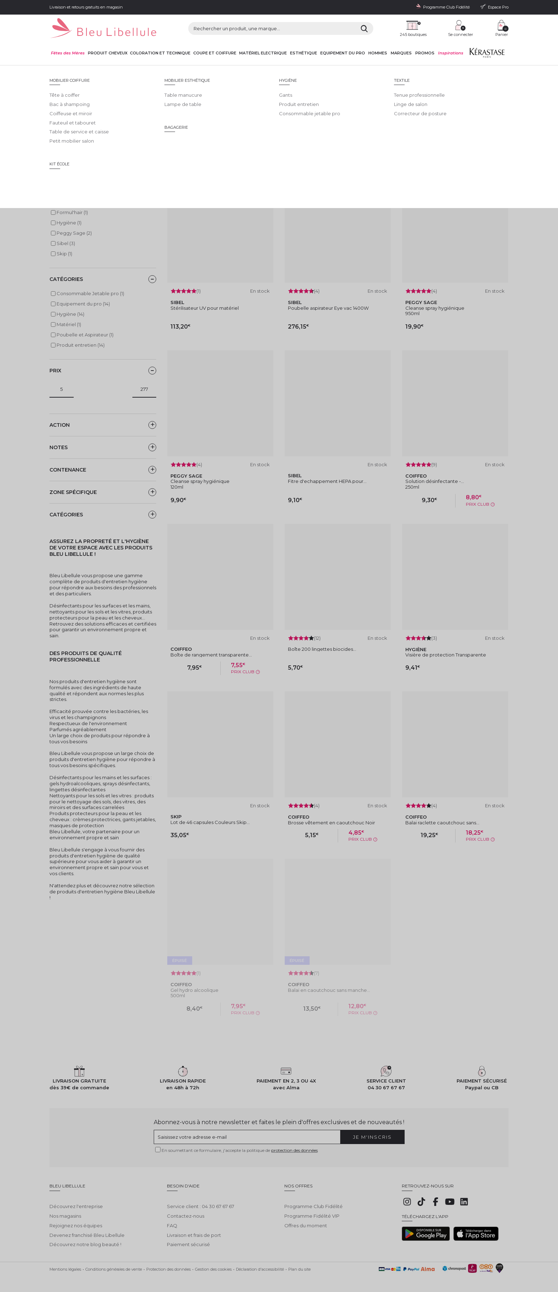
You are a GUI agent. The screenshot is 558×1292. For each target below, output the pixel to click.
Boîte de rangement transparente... (211, 655)
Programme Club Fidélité (313, 1201)
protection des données (294, 1150)
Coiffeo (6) (68, 202)
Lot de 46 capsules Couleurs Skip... (210, 822)
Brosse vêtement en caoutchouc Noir (331, 822)
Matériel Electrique (263, 53)
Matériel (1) (69, 324)
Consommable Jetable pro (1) (90, 293)
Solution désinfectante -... (434, 481)
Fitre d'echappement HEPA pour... (327, 481)
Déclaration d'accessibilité (260, 1263)
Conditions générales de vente (113, 1263)
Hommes (377, 53)
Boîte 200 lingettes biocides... (322, 649)
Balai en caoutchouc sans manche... (329, 990)
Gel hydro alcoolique (194, 990)
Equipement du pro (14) (83, 304)
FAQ (172, 1220)
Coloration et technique (160, 53)
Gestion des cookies (213, 1263)
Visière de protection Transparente (445, 655)
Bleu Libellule (88, 71)
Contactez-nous (185, 1210)
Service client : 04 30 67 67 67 (200, 1201)
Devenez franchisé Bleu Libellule (87, 1230)
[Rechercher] (364, 28)
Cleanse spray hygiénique (434, 308)
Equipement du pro (342, 53)
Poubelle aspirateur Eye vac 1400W (328, 308)
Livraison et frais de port (194, 1230)
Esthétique (303, 53)
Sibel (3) (66, 243)
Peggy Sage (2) (74, 233)
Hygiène (193, 71)
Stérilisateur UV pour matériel (204, 308)
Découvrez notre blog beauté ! (85, 1239)
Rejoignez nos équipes (75, 1220)
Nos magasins (65, 1210)
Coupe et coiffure (214, 53)
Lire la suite (62, 139)
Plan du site (299, 1263)
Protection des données (168, 1263)
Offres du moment (305, 1220)
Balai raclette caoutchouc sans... (442, 822)
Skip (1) (64, 253)
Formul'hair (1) (72, 212)
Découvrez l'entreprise (76, 1201)
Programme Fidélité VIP (311, 1210)
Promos (425, 53)
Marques (401, 53)
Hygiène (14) (70, 314)
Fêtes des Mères (68, 53)
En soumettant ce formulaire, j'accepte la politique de (240, 1150)
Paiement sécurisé (188, 1239)
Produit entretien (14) (81, 345)
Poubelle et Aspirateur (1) (85, 334)
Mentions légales (65, 1263)
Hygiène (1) (69, 222)
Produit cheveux (107, 53)
